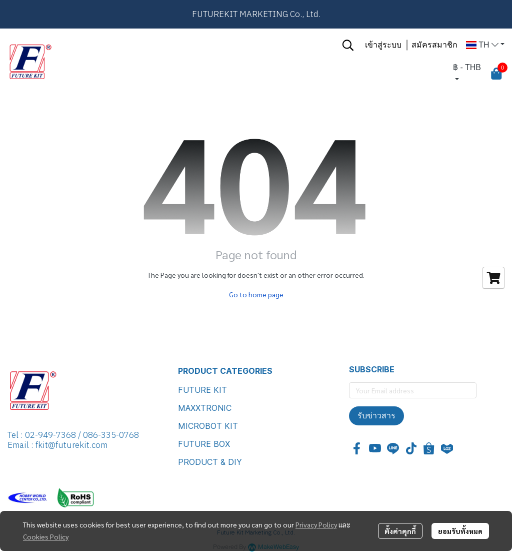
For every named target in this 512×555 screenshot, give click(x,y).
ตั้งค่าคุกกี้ (400, 530)
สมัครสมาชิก (435, 45)
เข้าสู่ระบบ (383, 45)
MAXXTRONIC (205, 408)
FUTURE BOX (204, 444)
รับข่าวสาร (377, 415)
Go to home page (256, 294)
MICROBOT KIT (208, 426)
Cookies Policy (45, 536)
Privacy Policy (316, 524)
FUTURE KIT (202, 390)
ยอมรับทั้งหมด (460, 530)
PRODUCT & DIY (210, 462)
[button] (348, 45)
